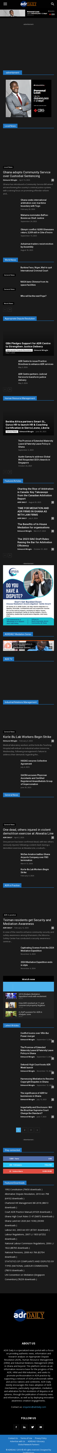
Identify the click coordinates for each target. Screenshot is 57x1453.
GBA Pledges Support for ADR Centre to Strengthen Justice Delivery (28, 345)
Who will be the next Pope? (34, 296)
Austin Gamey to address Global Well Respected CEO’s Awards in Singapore (34, 460)
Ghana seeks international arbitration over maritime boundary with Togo (34, 203)
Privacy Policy (41, 1438)
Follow (48, 1165)
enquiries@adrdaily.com (34, 1407)
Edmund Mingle (10, 180)
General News (9, 275)
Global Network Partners (28, 1444)
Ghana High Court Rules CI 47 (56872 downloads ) (29, 1216)
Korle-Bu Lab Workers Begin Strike (27, 737)
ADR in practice (10, 915)
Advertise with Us (17, 1441)
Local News (8, 167)
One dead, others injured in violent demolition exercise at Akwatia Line (28, 831)
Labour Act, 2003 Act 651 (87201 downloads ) (27, 1229)
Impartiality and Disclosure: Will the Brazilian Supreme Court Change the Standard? (36, 1110)
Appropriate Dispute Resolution (19, 350)
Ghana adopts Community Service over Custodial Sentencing (26, 174)
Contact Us (13, 1438)
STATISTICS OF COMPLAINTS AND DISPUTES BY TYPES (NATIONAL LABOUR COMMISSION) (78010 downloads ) (29, 1266)
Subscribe (47, 1171)
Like (50, 1158)
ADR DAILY (22, 502)
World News (8, 303)
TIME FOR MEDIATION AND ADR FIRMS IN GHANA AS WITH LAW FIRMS (33, 511)
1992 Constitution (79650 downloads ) (23, 1189)
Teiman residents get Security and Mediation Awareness (27, 922)
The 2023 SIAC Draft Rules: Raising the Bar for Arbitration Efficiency (34, 542)
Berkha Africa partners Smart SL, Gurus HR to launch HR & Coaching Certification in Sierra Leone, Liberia (27, 424)
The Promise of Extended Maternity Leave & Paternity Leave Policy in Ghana (35, 444)
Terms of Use (26, 1438)
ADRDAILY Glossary (36, 1441)
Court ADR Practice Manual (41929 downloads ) (28, 1211)
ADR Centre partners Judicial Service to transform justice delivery (32, 377)
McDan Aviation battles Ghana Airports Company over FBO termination (35, 857)
